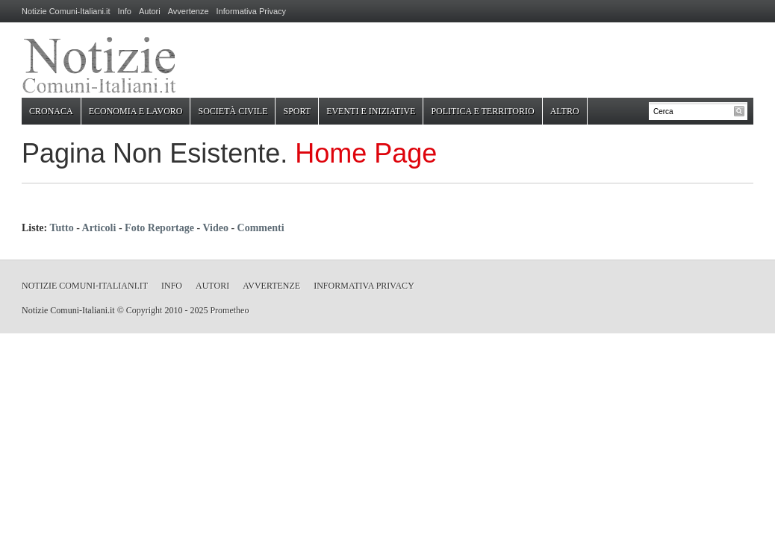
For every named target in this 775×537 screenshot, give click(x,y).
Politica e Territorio (482, 111)
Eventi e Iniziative (370, 111)
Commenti (260, 227)
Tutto (61, 227)
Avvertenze (188, 11)
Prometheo (229, 310)
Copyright (144, 310)
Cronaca (51, 111)
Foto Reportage (159, 227)
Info (124, 11)
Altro (564, 111)
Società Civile (232, 111)
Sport (297, 111)
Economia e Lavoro (136, 111)
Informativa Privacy (252, 11)
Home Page (366, 153)
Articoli (99, 227)
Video (215, 227)
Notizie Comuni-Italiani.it (66, 11)
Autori (150, 11)
